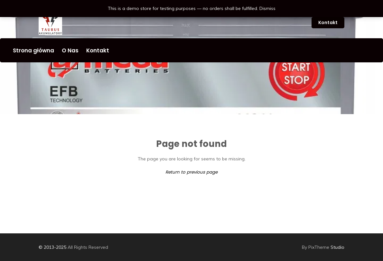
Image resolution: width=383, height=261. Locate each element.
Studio (323, 247)
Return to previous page (191, 172)
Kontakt (328, 22)
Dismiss (267, 8)
